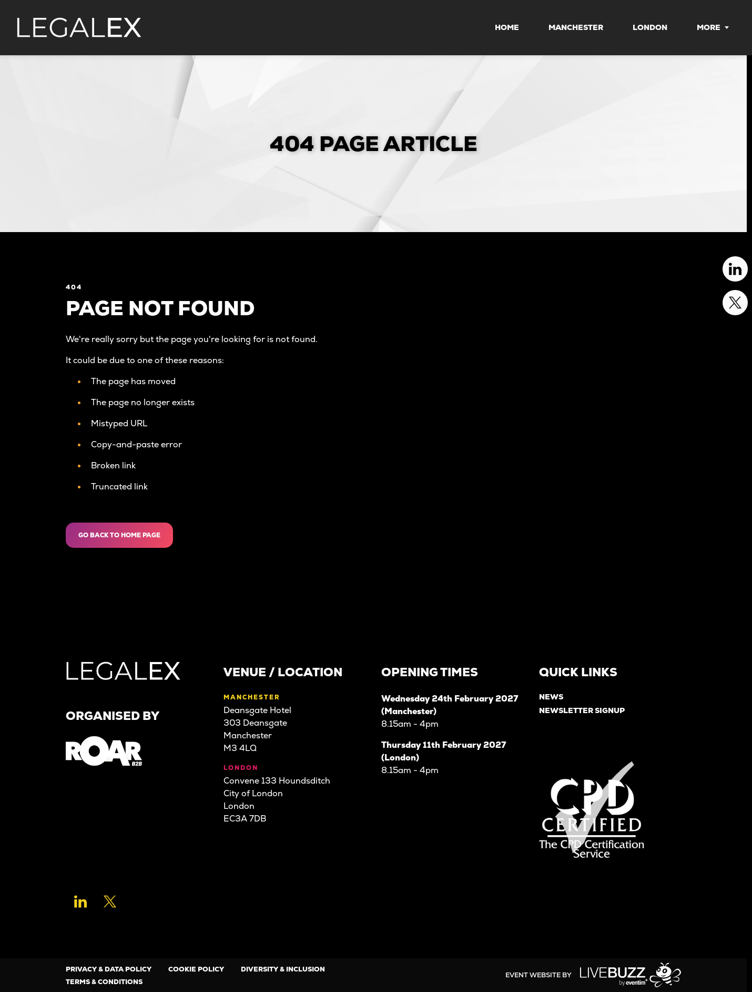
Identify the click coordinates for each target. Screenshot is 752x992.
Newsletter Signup (582, 710)
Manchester (575, 27)
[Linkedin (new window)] (80, 901)
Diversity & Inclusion (283, 969)
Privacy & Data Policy (108, 969)
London (650, 27)
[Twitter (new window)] (109, 901)
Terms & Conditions (104, 982)
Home (507, 27)
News (551, 697)
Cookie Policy (196, 969)
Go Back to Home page (119, 535)
